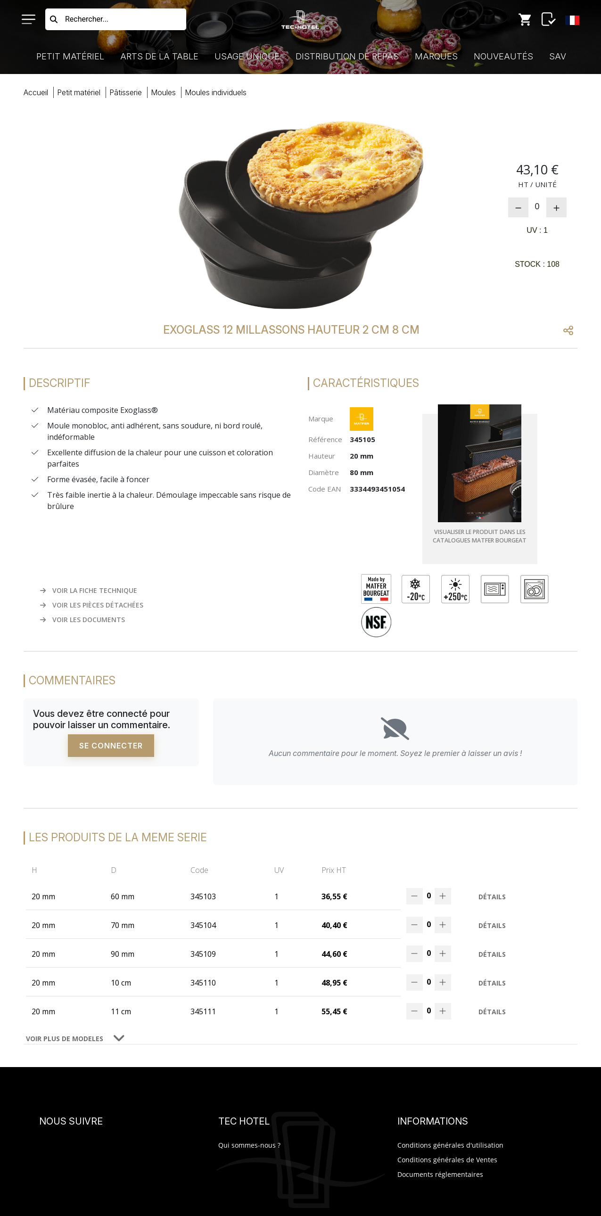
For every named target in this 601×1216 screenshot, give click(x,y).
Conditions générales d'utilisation (450, 1146)
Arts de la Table (159, 56)
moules (163, 92)
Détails (492, 897)
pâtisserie (125, 92)
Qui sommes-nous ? (249, 1146)
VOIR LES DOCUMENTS (82, 620)
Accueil (36, 92)
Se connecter (111, 746)
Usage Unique (247, 56)
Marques (436, 56)
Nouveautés (503, 56)
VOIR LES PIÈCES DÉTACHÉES (91, 605)
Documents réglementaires (440, 1175)
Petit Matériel (70, 56)
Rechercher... (86, 19)
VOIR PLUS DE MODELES (64, 1039)
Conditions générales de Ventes (447, 1160)
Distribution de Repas (347, 56)
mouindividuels (216, 92)
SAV (557, 56)
